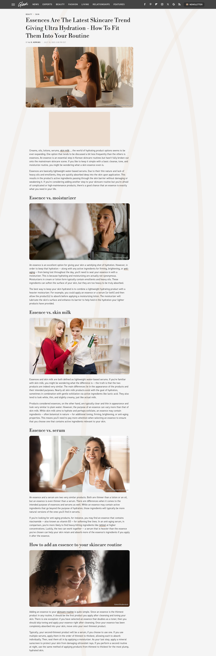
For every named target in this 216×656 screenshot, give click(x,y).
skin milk (64, 150)
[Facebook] (144, 5)
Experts (47, 4)
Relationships (101, 4)
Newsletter (194, 4)
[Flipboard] (156, 5)
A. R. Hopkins (34, 42)
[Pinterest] (150, 5)
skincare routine (65, 612)
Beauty (60, 4)
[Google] (173, 5)
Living (85, 4)
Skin (37, 14)
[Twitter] (167, 5)
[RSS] (179, 5)
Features (119, 4)
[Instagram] (162, 5)
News (36, 4)
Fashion (73, 4)
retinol (102, 525)
